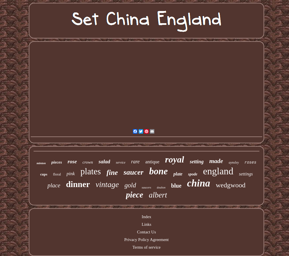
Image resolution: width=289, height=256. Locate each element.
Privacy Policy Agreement (146, 239)
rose (72, 161)
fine (112, 172)
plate (177, 174)
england (218, 171)
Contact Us (146, 232)
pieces (56, 162)
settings (246, 174)
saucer (134, 172)
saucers (146, 187)
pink (71, 173)
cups (43, 174)
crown (87, 162)
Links (146, 224)
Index (146, 216)
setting (196, 161)
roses (250, 162)
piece (134, 194)
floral (57, 174)
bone (158, 171)
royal (174, 159)
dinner (78, 184)
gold (130, 185)
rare (135, 161)
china (198, 183)
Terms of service (146, 247)
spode (192, 174)
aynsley (234, 162)
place (53, 185)
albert (158, 195)
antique (152, 161)
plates (90, 171)
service (120, 162)
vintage (107, 184)
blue (176, 186)
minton (41, 163)
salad (104, 161)
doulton (161, 187)
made (216, 160)
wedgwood (231, 185)
